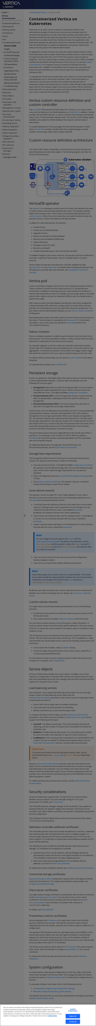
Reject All (72, 1018)
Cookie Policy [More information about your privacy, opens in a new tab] (52, 1018)
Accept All (72, 1024)
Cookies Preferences (72, 1012)
